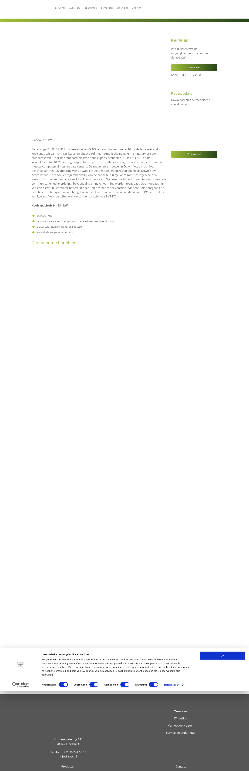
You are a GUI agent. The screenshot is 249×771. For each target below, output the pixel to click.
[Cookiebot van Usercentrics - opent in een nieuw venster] (20, 764)
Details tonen (171, 764)
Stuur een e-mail (194, 68)
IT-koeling (180, 718)
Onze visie (181, 711)
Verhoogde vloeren (180, 725)
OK (222, 735)
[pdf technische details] (184, 113)
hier (188, 100)
